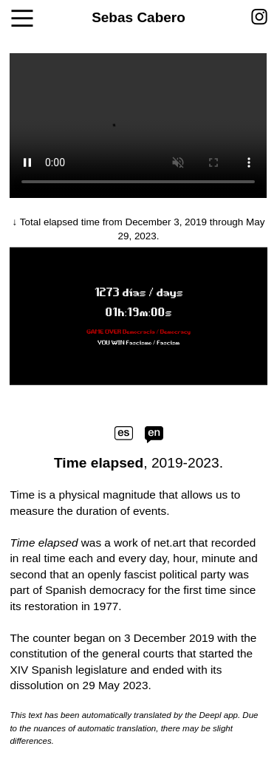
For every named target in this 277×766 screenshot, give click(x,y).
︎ (22, 19)
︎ (259, 17)
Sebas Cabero (138, 17)
